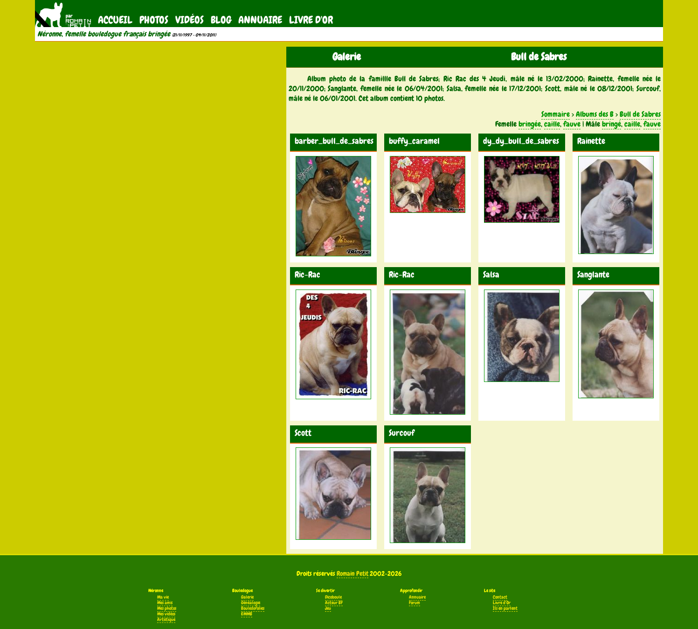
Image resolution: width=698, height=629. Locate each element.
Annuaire (260, 20)
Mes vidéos (166, 614)
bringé (611, 124)
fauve (572, 124)
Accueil (115, 20)
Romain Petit (352, 573)
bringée (529, 124)
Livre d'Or (311, 20)
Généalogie (250, 603)
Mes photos (166, 608)
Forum (414, 603)
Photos (153, 20)
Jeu (328, 608)
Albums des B (595, 114)
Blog (221, 20)
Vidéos (189, 20)
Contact (500, 597)
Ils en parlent (505, 608)
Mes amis (165, 603)
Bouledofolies (252, 608)
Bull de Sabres (640, 114)
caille (552, 124)
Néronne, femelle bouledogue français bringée (103, 34)
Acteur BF (334, 603)
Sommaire (555, 114)
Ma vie (163, 597)
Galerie (247, 597)
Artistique (166, 619)
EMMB (246, 614)
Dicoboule (333, 597)
